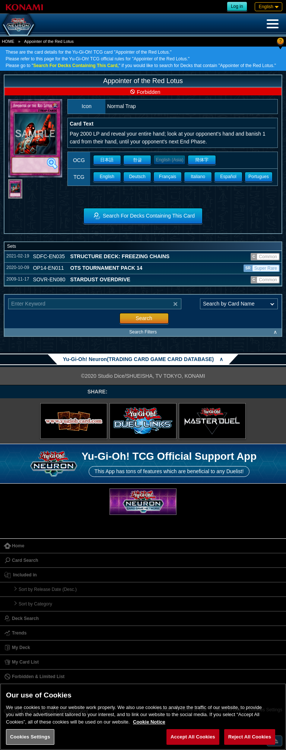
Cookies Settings (30, 737)
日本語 (107, 159)
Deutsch (137, 176)
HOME (8, 41)
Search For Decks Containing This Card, (75, 65)
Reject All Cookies (249, 737)
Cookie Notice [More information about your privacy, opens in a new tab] (149, 722)
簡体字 (202, 159)
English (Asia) (169, 159)
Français (167, 176)
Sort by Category (35, 604)
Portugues (258, 176)
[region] (143, 716)
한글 (137, 159)
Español (228, 176)
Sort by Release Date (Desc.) (48, 589)
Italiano (198, 176)
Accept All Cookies (193, 737)
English (107, 176)
